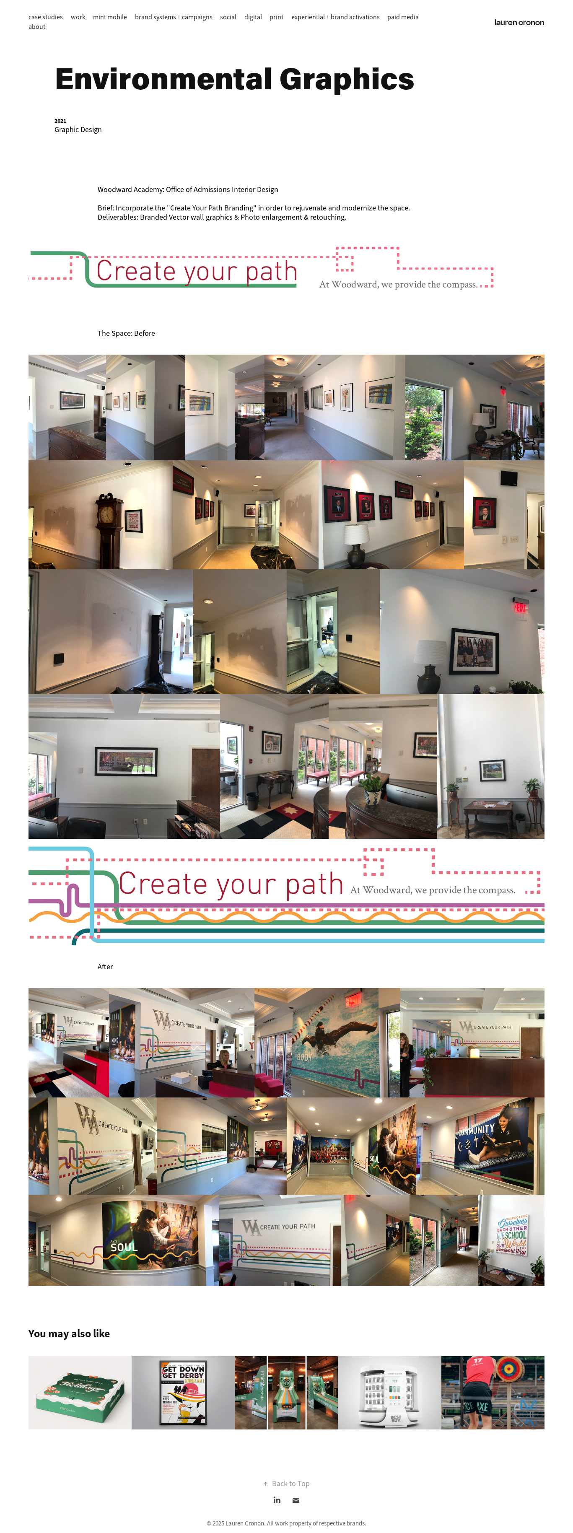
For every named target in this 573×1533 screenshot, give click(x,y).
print (276, 17)
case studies (46, 17)
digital (253, 17)
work (78, 17)
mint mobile (110, 17)
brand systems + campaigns (174, 17)
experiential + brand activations (335, 17)
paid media (403, 17)
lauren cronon (519, 22)
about (37, 27)
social (228, 17)
